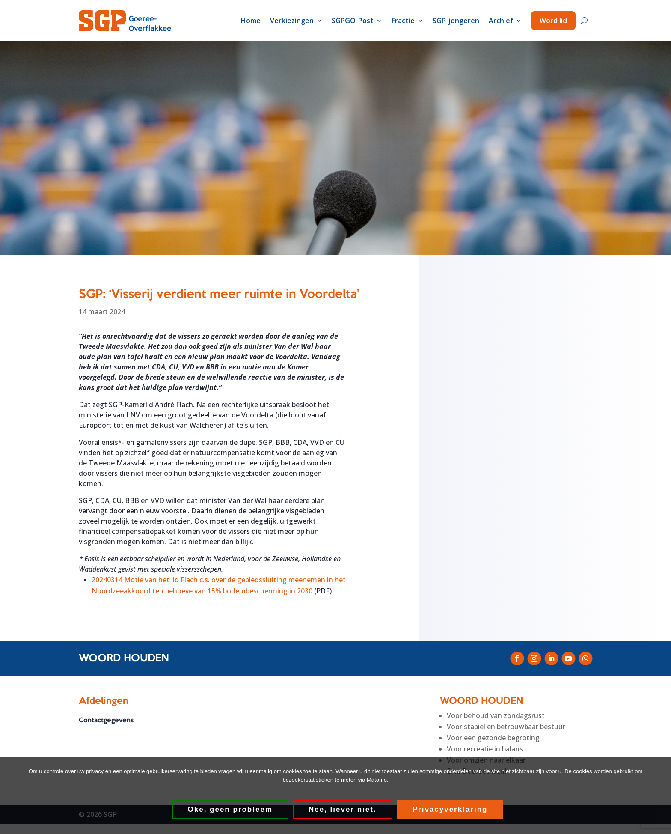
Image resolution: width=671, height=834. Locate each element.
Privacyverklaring (450, 809)
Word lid (553, 20)
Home (251, 20)
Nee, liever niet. (343, 809)
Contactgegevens (106, 721)
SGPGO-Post (353, 20)
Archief (501, 20)
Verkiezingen (292, 20)
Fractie (403, 20)
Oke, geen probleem (230, 809)
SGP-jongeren (456, 20)
